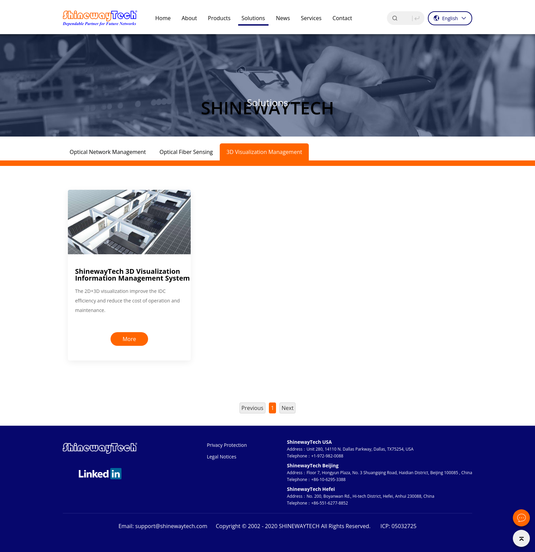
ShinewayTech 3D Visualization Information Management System (132, 275)
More (129, 339)
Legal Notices (221, 456)
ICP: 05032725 (398, 526)
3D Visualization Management (264, 152)
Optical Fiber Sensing (186, 152)
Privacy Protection (227, 445)
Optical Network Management (108, 152)
